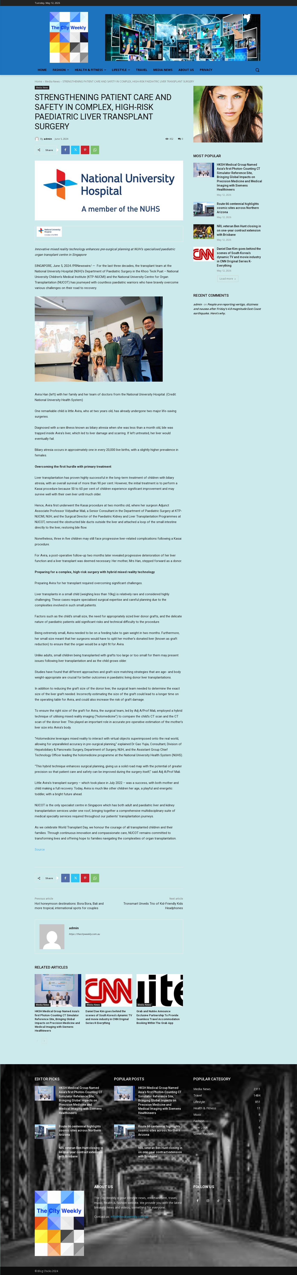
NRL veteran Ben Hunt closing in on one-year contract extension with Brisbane (239, 230)
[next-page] (44, 1041)
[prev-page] (37, 1041)
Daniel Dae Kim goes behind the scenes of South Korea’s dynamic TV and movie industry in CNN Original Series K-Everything (239, 257)
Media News (52, 81)
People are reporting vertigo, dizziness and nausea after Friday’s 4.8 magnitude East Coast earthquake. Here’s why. (227, 308)
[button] (257, 70)
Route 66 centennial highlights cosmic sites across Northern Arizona (238, 208)
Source (40, 849)
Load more (228, 278)
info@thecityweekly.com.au (129, 1217)
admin (48, 138)
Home (38, 81)
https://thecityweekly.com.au (84, 934)
